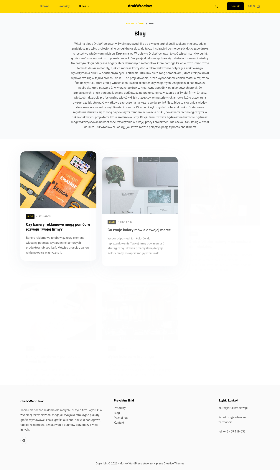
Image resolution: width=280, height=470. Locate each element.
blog (30, 222)
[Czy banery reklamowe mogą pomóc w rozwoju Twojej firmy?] (58, 185)
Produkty (64, 6)
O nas (85, 6)
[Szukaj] (216, 6)
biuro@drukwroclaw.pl (233, 408)
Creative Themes (174, 463)
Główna (44, 6)
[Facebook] (23, 440)
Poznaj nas (121, 418)
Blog (117, 413)
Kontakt (235, 6)
